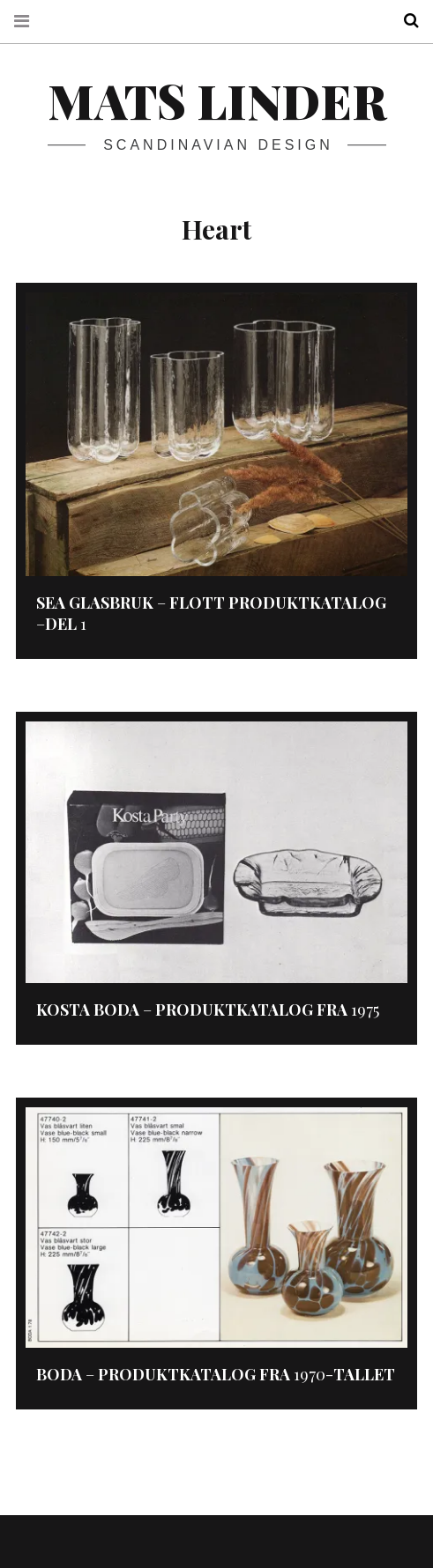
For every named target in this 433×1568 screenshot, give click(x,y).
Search (404, 20)
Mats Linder (217, 100)
